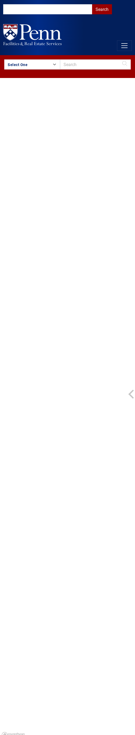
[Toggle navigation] (124, 45)
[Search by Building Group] (32, 64)
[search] (47, 9)
